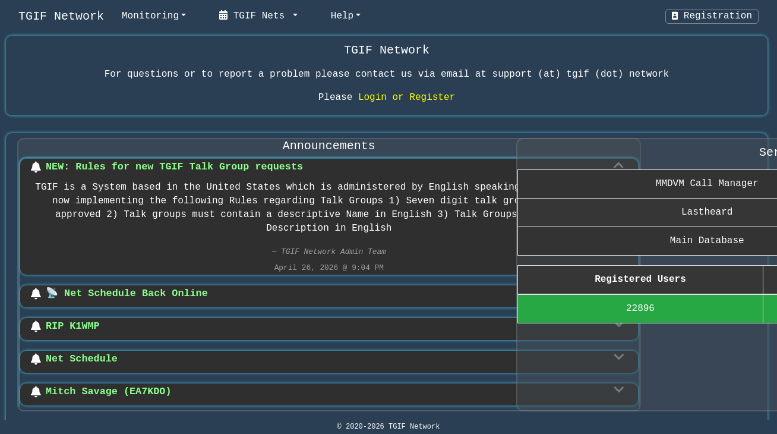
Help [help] (342, 16)
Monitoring (150, 16)
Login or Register (406, 97)
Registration (712, 16)
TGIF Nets (254, 15)
